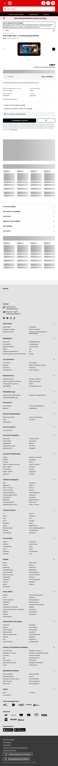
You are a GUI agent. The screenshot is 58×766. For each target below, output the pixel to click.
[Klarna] (21, 720)
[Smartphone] (32, 483)
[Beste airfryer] (6, 683)
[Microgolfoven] (7, 577)
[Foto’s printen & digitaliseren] (36, 406)
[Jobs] (30, 351)
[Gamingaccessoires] (34, 658)
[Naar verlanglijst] (48, 3)
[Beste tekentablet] (34, 679)
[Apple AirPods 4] (33, 525)
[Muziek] (5, 665)
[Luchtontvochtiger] (8, 642)
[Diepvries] (5, 614)
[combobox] (30, 9)
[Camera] (5, 542)
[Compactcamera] (7, 546)
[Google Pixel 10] (7, 497)
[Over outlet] (32, 420)
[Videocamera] (32, 542)
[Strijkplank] (32, 637)
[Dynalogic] (29, 704)
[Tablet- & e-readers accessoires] (11, 464)
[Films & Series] (32, 660)
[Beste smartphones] (34, 681)
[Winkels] (5, 349)
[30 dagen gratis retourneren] (10, 384)
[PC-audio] (31, 469)
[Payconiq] (14, 715)
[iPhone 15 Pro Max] (34, 504)
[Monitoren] (5, 459)
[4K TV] (4, 518)
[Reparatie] (5, 365)
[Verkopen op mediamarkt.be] (10, 351)
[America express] (6, 719)
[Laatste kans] (6, 439)
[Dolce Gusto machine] (34, 575)
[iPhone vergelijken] (8, 674)
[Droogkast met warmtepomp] (36, 604)
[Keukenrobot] (32, 567)
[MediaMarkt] (22, 3)
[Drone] (30, 554)
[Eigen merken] (32, 441)
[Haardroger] (32, 625)
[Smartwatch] (32, 497)
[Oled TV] (5, 516)
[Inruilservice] (6, 367)
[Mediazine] (32, 443)
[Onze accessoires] (7, 430)
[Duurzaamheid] (7, 344)
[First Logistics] (36, 705)
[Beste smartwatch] (34, 674)
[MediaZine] (6, 408)
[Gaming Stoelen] (33, 665)
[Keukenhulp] (6, 567)
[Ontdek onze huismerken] (35, 417)
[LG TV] (30, 518)
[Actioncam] (5, 544)
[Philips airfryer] (33, 563)
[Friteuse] (5, 565)
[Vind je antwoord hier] (12, 309)
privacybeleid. (13, 129)
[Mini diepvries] (32, 614)
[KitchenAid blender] (8, 570)
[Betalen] (31, 384)
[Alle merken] (32, 446)
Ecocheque (46, 14)
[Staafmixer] (32, 577)
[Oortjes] (31, 523)
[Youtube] (8, 318)
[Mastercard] (29, 715)
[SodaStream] (6, 579)
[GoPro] (30, 546)
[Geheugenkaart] (33, 551)
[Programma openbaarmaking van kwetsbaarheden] (42, 332)
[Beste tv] (31, 676)
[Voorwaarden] (32, 327)
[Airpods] (5, 525)
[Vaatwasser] (32, 597)
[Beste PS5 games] (7, 681)
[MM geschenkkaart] (36, 715)
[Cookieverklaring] (33, 346)
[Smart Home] (6, 625)
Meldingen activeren (19, 121)
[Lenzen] (5, 549)
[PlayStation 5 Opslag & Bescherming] (38, 653)
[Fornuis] (5, 597)
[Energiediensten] (7, 370)
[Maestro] (21, 715)
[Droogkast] (6, 604)
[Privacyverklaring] (33, 344)
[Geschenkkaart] (7, 406)
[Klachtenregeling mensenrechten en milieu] (14, 354)
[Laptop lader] (32, 471)
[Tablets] (31, 462)
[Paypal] (14, 719)
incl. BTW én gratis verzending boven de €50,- (44, 67)
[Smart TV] (31, 513)
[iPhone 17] (31, 485)
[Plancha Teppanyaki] (34, 579)
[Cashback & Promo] (34, 439)
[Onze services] (6, 363)
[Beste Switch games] (8, 676)
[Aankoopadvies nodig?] (9, 446)
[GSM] (4, 483)
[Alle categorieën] (4, 3)
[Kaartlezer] (32, 474)
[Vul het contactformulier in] (13, 314)
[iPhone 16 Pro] (32, 502)
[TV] (3, 513)
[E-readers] (5, 462)
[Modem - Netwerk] (7, 471)
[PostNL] (14, 704)
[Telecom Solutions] (34, 370)
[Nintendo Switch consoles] (10, 663)
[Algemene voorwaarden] (9, 739)
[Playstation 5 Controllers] (9, 653)
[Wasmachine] (6, 602)
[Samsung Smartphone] (9, 492)
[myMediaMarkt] (7, 386)
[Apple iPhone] (6, 485)
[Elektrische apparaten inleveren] (37, 365)
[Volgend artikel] (53, 49)
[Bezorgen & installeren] (9, 329)
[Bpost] (6, 704)
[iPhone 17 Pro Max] (8, 488)
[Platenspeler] (32, 533)
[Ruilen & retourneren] (34, 329)
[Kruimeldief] (32, 632)
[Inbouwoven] (32, 609)
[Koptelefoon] (6, 523)
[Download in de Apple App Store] (37, 395)
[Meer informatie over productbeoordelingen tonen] (17, 38)
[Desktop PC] (32, 467)
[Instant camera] (33, 544)
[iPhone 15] (31, 490)
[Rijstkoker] (31, 584)
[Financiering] (32, 367)
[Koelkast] (5, 595)
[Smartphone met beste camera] (11, 679)
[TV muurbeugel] (7, 533)
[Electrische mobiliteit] (34, 655)
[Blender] (5, 584)
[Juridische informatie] (8, 346)
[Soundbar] (31, 521)
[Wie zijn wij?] (6, 342)
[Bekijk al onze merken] (9, 417)
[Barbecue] (31, 565)
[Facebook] (4, 318)
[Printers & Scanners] (34, 464)
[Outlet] (4, 420)
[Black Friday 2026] (7, 448)
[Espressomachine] (7, 572)
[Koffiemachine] (33, 570)
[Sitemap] (31, 354)
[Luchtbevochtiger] (33, 642)
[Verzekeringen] (33, 363)
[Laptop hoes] (6, 474)
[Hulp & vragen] (6, 327)
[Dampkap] (31, 607)
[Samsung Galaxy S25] (34, 492)
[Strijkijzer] (5, 637)
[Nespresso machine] (8, 575)
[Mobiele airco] (32, 639)
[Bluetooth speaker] (8, 528)
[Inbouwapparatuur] (34, 600)
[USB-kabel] (5, 554)
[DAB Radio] (5, 530)
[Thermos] (5, 582)
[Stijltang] (5, 627)
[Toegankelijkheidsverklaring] (9, 750)
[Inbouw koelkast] (7, 616)
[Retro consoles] (7, 660)
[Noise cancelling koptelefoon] (36, 528)
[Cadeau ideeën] (7, 441)
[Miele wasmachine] (34, 602)
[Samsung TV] (32, 516)
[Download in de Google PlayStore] (12, 395)
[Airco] (4, 639)
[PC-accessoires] (7, 469)
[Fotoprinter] (6, 551)
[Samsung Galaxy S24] (8, 502)
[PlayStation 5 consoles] (35, 651)
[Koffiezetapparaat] (34, 572)
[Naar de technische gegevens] (10, 99)
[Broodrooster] (6, 587)
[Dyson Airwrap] (33, 627)
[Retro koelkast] (33, 612)
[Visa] (44, 715)
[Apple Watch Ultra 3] (34, 500)
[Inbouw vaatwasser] (8, 600)
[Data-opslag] (32, 459)
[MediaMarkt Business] (35, 342)
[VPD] (21, 704)
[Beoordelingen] (4, 38)
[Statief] (31, 549)
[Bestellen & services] (8, 332)
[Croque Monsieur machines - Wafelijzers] (13, 609)
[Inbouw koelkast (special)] (36, 595)
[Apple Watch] (6, 500)
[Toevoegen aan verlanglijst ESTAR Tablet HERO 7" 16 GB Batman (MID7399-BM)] (53, 30)
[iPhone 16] (31, 488)
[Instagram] (11, 318)
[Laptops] (5, 457)
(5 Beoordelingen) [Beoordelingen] (11, 38)
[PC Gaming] (6, 655)
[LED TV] (5, 521)
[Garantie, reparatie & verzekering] (12, 381)
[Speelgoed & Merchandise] (36, 663)
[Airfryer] (5, 563)
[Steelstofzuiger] (33, 630)
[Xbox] (4, 658)
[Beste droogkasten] (34, 683)
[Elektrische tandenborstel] (10, 634)
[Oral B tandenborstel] (34, 634)
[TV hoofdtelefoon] (34, 530)
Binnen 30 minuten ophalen (16, 14)
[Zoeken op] (5, 9)
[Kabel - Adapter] (7, 467)
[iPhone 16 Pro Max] (8, 490)
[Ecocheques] (32, 448)
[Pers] (30, 349)
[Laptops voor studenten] (35, 457)
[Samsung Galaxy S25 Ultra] (10, 495)
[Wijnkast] (5, 612)
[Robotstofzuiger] (7, 632)
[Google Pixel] (32, 495)
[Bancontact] (6, 715)
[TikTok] (15, 318)
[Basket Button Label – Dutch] (53, 3)
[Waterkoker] (32, 582)
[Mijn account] (43, 3)
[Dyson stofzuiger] (7, 630)
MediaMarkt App (33, 14)
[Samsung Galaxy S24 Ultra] (10, 504)
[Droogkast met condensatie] (10, 607)
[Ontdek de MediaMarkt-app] (10, 397)
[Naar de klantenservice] (35, 386)
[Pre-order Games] (7, 651)
